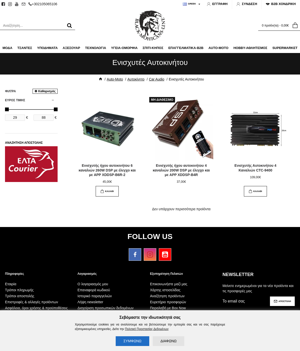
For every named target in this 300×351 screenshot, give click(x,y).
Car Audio (156, 79)
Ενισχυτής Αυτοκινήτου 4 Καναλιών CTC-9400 (255, 168)
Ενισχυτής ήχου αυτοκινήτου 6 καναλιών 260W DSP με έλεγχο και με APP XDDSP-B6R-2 (107, 170)
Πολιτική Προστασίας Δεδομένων (147, 329)
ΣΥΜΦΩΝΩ (132, 341)
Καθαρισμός (47, 91)
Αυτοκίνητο (135, 79)
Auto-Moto (115, 79)
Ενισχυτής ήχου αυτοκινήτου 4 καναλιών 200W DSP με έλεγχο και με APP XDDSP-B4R (181, 170)
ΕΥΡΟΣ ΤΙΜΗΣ (15, 100)
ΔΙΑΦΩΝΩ (169, 341)
